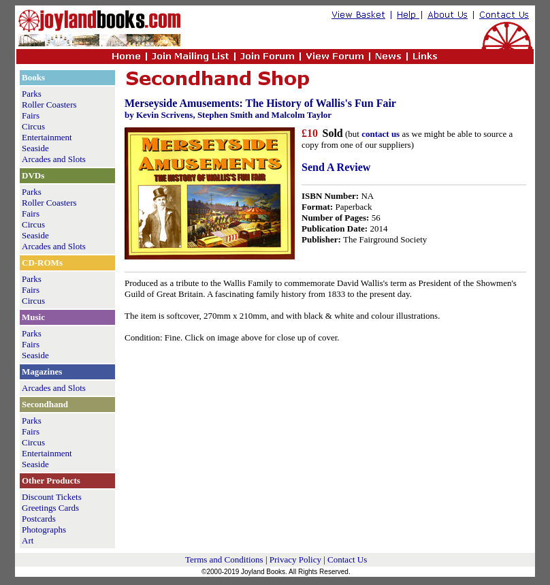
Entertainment (47, 137)
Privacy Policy (295, 559)
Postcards (39, 518)
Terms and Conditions (224, 559)
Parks (32, 94)
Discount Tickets (52, 497)
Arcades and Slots (54, 159)
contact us (380, 134)
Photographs (44, 529)
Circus (33, 126)
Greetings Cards (50, 508)
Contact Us (347, 559)
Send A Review (336, 167)
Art (27, 540)
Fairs (30, 115)
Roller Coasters (49, 104)
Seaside (35, 148)
